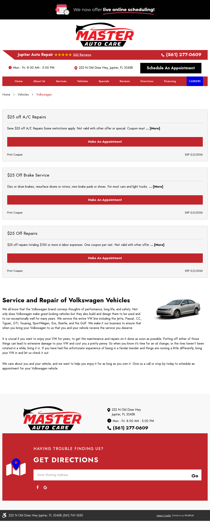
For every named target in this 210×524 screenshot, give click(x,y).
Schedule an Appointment (171, 81)
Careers (195, 95)
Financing (170, 95)
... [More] (152, 142)
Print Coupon (15, 168)
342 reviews (82, 68)
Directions (146, 95)
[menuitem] (19, 95)
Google (45, 490)
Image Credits (164, 518)
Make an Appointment (105, 155)
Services (61, 95)
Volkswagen (44, 108)
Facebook (37, 490)
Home (19, 95)
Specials (104, 95)
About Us (39, 95)
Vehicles (82, 95)
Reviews (125, 95)
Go (194, 478)
